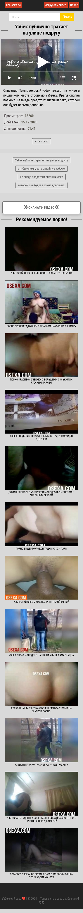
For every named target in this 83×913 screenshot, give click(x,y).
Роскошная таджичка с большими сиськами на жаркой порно (41, 710)
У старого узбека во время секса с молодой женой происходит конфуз (41, 876)
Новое (74, 5)
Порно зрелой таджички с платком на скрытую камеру (41, 326)
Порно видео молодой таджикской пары (41, 548)
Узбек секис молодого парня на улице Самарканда (41, 655)
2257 (41, 902)
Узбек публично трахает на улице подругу (41, 764)
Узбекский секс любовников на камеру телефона (41, 273)
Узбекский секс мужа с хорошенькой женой (41, 601)
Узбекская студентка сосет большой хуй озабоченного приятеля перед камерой (41, 819)
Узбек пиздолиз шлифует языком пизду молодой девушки (41, 437)
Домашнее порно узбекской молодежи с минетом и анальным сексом (41, 494)
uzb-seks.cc (13, 5)
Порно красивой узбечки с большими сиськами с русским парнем (41, 381)
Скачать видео (41, 207)
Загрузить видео (55, 5)
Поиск (67, 17)
